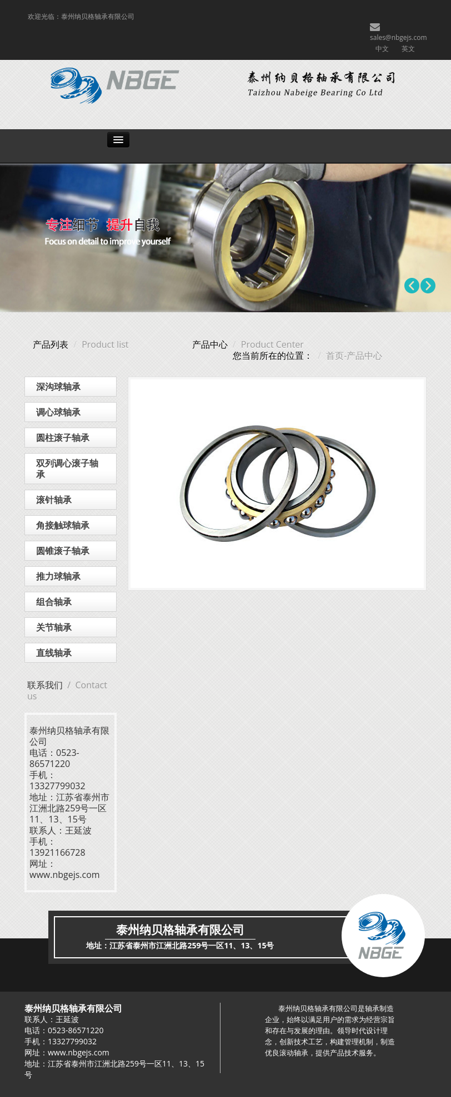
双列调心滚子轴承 (67, 468)
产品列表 (50, 344)
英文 (408, 48)
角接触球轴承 (62, 525)
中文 (382, 48)
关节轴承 (54, 627)
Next (427, 285)
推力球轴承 (58, 576)
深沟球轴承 (58, 386)
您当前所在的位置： (273, 355)
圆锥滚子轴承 (62, 551)
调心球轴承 (58, 412)
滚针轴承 (54, 500)
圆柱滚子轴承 (62, 437)
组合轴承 (54, 602)
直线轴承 (54, 653)
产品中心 (210, 344)
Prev (412, 285)
